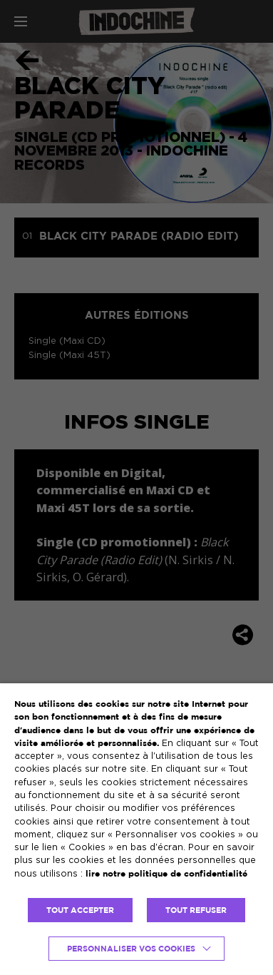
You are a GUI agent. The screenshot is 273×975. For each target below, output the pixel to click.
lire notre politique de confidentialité (166, 873)
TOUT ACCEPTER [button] (80, 910)
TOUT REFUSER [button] (196, 910)
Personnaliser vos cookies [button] (131, 948)
